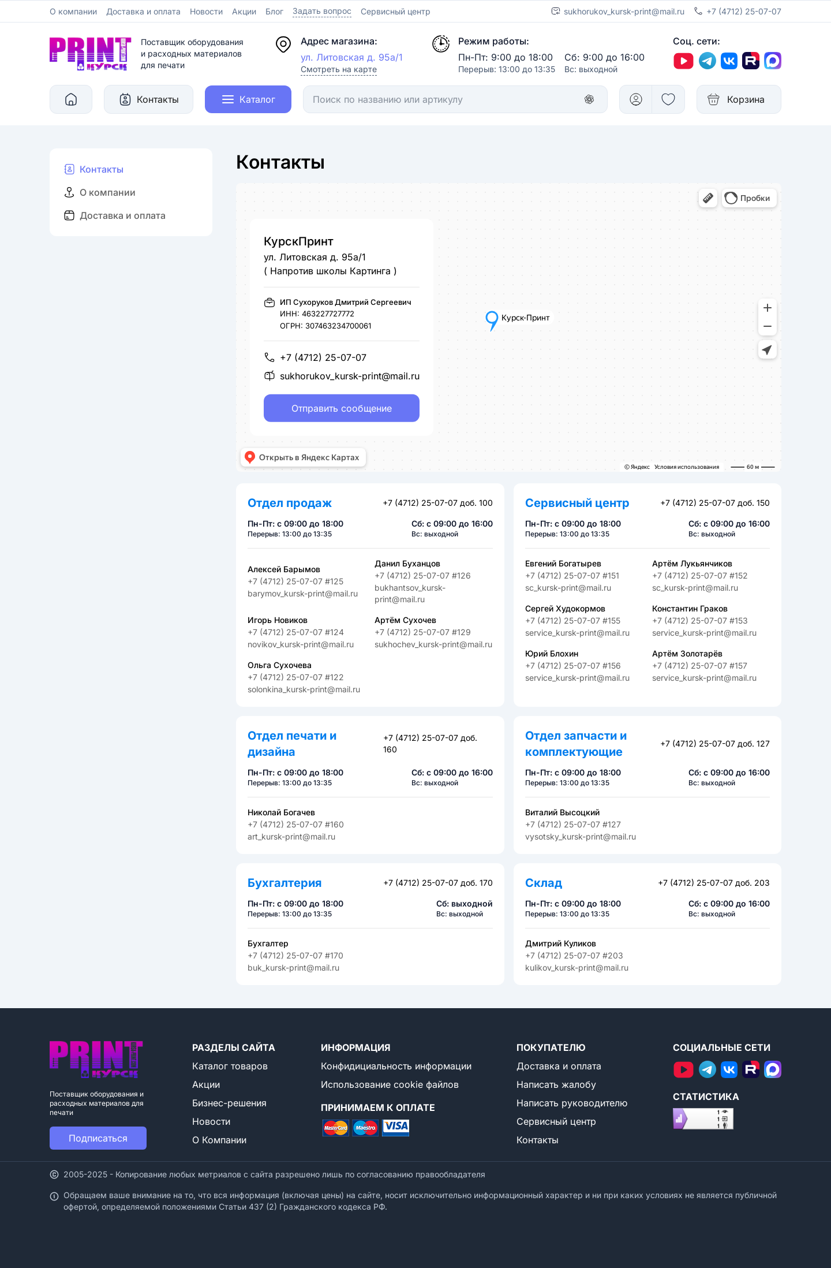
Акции (244, 11)
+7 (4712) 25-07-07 (743, 11)
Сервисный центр (396, 11)
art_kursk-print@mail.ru (291, 836)
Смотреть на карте (339, 69)
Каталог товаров (230, 1066)
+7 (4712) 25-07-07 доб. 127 (715, 743)
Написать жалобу (556, 1084)
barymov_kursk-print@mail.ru (303, 593)
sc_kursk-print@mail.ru (568, 587)
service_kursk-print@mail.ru (577, 632)
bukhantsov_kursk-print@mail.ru (410, 593)
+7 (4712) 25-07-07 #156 (573, 665)
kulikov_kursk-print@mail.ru (576, 967)
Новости (206, 11)
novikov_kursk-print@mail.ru (301, 644)
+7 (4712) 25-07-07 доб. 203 (714, 882)
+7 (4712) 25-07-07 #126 (423, 575)
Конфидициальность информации (396, 1066)
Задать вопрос (322, 11)
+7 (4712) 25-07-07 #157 (699, 665)
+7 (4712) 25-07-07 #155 (572, 620)
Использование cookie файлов (390, 1084)
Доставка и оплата (143, 11)
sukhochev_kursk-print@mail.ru (433, 644)
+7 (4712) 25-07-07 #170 (295, 955)
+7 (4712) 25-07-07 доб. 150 (715, 503)
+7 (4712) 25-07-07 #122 (296, 677)
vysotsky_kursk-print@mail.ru (580, 836)
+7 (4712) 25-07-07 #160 (296, 824)
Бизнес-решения (229, 1103)
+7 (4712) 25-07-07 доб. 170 (438, 882)
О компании (73, 11)
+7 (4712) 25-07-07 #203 (574, 955)
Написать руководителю (571, 1103)
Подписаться (98, 1138)
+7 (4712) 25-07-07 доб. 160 (430, 743)
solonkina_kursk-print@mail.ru (304, 689)
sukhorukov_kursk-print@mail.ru (624, 11)
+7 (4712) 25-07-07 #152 (700, 575)
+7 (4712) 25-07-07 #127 (573, 824)
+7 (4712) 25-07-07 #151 (572, 575)
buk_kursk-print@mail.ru (293, 967)
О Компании (219, 1140)
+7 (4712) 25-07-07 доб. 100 (438, 503)
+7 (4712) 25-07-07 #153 (700, 620)
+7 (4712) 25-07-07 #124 (296, 632)
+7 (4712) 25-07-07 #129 (423, 632)
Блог (274, 11)
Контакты (537, 1140)
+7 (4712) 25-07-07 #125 (295, 581)
